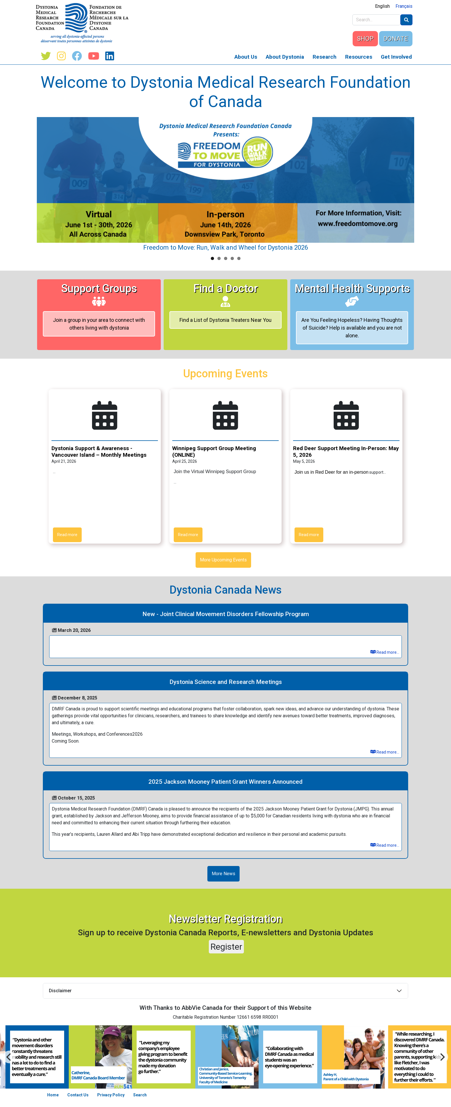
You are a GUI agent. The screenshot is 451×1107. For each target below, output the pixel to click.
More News (223, 873)
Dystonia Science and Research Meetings (225, 681)
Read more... (384, 652)
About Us (245, 56)
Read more (67, 534)
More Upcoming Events (223, 560)
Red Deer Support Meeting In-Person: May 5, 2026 (346, 451)
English (382, 6)
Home (53, 1095)
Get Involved (396, 56)
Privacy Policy (111, 1095)
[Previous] (441, 1057)
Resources (358, 56)
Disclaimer (60, 990)
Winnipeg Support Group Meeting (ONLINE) (214, 451)
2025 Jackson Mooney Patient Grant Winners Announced (225, 781)
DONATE (395, 38)
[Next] (9, 1057)
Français (403, 6)
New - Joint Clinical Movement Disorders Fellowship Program (225, 614)
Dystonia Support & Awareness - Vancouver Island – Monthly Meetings (98, 451)
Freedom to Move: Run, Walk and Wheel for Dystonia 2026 (225, 247)
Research (325, 56)
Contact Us (78, 1095)
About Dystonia (285, 56)
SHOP (365, 38)
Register (226, 947)
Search (140, 1095)
